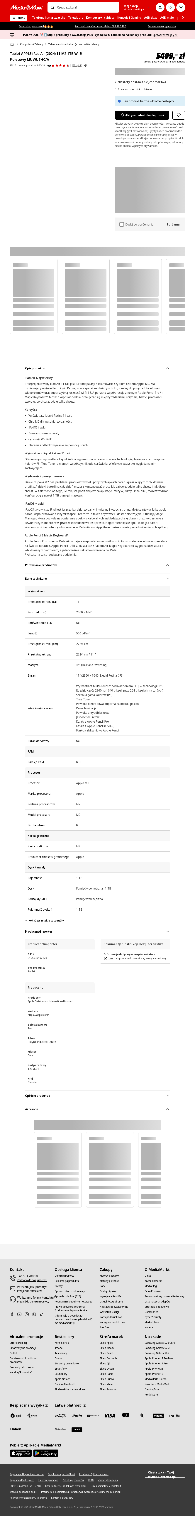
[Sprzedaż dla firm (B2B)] (68, 1296)
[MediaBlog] (151, 1286)
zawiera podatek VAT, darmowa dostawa (164, 61)
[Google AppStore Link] (45, 1453)
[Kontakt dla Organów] (62, 1497)
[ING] (174, 1416)
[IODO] (91, 1480)
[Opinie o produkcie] (58, 65)
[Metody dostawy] (109, 1276)
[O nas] (148, 1276)
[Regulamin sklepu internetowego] (73, 1301)
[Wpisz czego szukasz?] (52, 7)
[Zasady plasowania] (108, 1480)
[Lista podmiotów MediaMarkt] (106, 1486)
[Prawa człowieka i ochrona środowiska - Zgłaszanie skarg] (75, 1308)
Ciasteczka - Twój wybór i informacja (165, 1475)
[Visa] (109, 1416)
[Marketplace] (152, 1322)
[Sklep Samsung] (108, 1389)
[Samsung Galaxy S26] (157, 1353)
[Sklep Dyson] (107, 1369)
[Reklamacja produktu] (67, 1281)
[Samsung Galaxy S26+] (157, 1348)
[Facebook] (13, 1314)
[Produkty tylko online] (22, 1367)
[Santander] (77, 1430)
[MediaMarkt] (26, 7)
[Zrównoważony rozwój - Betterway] (164, 1296)
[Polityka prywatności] (73, 1480)
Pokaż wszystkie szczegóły (44, 920)
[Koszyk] (180, 7)
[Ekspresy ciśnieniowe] (67, 1363)
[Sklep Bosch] (106, 1353)
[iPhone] (59, 1348)
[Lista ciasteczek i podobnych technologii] (66, 1486)
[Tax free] (104, 1327)
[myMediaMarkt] (153, 1281)
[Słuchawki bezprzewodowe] (70, 1389)
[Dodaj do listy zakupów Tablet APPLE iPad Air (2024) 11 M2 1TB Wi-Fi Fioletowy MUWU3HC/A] (178, 115)
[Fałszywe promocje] (48, 1480)
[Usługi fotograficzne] (111, 1301)
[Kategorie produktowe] (113, 1322)
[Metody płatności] (109, 1281)
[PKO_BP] (142, 1416)
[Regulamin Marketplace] (22, 1480)
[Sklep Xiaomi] (107, 1348)
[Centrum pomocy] (64, 1276)
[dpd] (16, 1416)
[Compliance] (151, 1312)
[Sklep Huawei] (107, 1379)
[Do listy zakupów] (170, 7)
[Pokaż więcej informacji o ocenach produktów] (86, 65)
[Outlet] (13, 1353)
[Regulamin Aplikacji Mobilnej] (93, 1474)
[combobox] (87, 7)
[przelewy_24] (61, 1416)
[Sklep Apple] (106, 1343)
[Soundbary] (61, 1374)
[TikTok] (43, 1314)
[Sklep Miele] (106, 1384)
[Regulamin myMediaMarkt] (61, 1474)
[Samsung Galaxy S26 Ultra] (160, 1343)
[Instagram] (28, 1314)
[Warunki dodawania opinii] (23, 1491)
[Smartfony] (61, 1369)
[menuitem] (49, 17)
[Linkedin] (35, 1314)
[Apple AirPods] (62, 1379)
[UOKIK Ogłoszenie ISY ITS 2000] (25, 1486)
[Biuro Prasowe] (153, 1291)
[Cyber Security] (153, 1317)
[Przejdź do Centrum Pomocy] (33, 1301)
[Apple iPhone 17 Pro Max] (159, 1358)
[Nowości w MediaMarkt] (158, 1384)
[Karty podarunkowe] (111, 1317)
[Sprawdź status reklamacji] (70, 1291)
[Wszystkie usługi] (109, 1312)
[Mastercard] (126, 1416)
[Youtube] (21, 1314)
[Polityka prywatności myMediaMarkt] (28, 1497)
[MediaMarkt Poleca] (156, 1379)
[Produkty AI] (151, 1394)
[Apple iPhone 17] (154, 1374)
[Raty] (102, 1286)
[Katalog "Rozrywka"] (21, 1372)
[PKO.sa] (61, 1429)
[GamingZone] (152, 1389)
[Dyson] (58, 1358)
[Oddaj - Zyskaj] (108, 1291)
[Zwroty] (59, 1286)
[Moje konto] (160, 7)
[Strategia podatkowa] (157, 1307)
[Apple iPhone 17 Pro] (156, 1363)
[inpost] (32, 1416)
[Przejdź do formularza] (29, 1291)
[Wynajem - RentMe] (110, 1296)
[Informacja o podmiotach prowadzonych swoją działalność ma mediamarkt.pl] (75, 1319)
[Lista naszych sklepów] (157, 1301)
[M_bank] (158, 1416)
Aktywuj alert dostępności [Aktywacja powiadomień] (142, 115)
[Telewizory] (61, 1353)
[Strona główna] (12, 44)
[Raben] (16, 1429)
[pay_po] (77, 1416)
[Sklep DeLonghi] (108, 1358)
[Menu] (18, 18)
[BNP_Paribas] (93, 1416)
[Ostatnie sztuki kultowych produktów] (30, 1360)
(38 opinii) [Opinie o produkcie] (77, 65)
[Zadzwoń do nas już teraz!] (32, 1280)
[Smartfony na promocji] (23, 1348)
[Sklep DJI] (105, 1363)
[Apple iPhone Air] (154, 1369)
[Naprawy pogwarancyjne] (114, 1307)
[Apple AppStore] (21, 1453)
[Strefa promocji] (18, 1343)
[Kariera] (149, 1327)
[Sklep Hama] (106, 1374)
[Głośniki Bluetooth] (65, 1384)
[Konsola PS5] (62, 1343)
